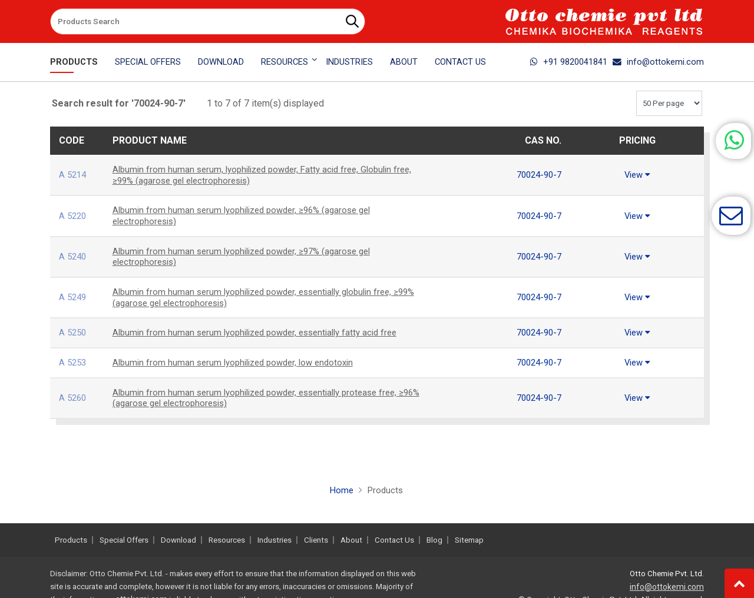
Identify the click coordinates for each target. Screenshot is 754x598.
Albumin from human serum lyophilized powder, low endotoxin (240, 362)
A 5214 (73, 174)
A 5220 (73, 215)
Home (340, 490)
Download (221, 62)
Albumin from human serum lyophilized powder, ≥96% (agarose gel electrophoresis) (249, 215)
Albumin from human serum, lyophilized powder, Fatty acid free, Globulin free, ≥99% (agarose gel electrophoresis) (260, 175)
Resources (227, 540)
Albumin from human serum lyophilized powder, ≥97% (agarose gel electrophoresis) (249, 256)
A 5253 (73, 362)
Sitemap (469, 540)
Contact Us (460, 62)
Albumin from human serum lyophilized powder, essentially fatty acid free (264, 332)
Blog (434, 540)
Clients (316, 540)
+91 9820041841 (568, 62)
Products (74, 62)
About (404, 62)
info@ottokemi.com (658, 62)
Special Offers (148, 62)
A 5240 (73, 256)
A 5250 (73, 332)
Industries (349, 62)
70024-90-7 (536, 174)
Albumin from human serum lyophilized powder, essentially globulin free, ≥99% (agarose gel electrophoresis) (262, 297)
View (637, 174)
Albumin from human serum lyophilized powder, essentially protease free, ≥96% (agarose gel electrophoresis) (264, 398)
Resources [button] (284, 62)
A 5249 (73, 297)
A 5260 (73, 397)
